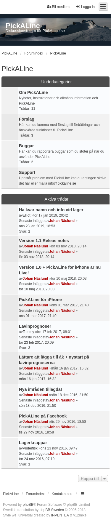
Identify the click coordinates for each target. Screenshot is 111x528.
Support (27, 172)
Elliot (26, 215)
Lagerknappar (33, 442)
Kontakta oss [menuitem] (62, 494)
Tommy (28, 332)
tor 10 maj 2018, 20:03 (36, 289)
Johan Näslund (62, 221)
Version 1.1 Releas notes (44, 240)
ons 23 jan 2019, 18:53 (37, 226)
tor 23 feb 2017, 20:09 (36, 342)
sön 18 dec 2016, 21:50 (37, 406)
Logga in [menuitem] (85, 6)
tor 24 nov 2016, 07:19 (36, 459)
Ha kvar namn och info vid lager (51, 209)
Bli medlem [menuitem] (58, 6)
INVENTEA (60, 515)
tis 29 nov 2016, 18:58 (36, 432)
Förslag (26, 119)
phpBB (28, 505)
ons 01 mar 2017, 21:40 (38, 316)
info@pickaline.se (62, 183)
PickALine (17, 69)
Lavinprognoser (35, 326)
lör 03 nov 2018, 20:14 (36, 257)
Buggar (26, 145)
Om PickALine (33, 92)
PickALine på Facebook (43, 416)
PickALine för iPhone (40, 299)
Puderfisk (30, 448)
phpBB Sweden (51, 510)
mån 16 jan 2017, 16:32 (37, 379)
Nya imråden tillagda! (40, 389)
